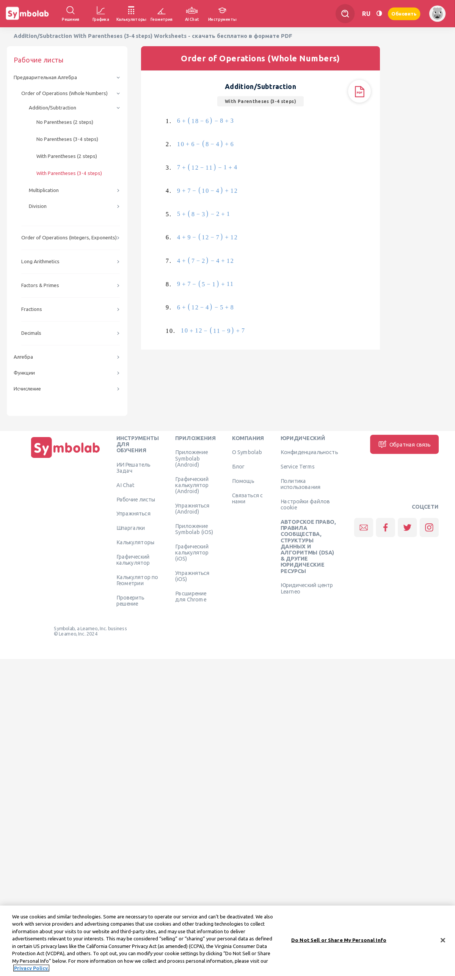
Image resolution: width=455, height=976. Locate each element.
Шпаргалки (130, 528)
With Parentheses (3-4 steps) (69, 173)
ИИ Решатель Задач (133, 467)
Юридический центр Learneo (307, 588)
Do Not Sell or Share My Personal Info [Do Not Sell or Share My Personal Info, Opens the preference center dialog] (338, 942)
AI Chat (125, 485)
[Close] (443, 942)
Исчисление (27, 389)
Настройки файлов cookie (305, 504)
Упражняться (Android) (192, 508)
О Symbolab (247, 452)
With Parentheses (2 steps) (66, 156)
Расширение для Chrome (190, 596)
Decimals (31, 333)
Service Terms (298, 467)
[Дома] (65, 458)
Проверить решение (130, 600)
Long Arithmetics (40, 261)
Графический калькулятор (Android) (192, 485)
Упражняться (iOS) (192, 576)
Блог (238, 467)
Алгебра (23, 357)
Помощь (243, 481)
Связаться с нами (247, 498)
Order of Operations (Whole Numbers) (64, 93)
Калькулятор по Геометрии (137, 580)
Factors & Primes (40, 285)
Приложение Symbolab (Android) (191, 458)
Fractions (31, 309)
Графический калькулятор (133, 559)
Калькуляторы (135, 542)
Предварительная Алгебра (45, 77)
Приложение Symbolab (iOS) (194, 529)
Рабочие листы (136, 499)
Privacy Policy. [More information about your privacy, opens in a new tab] (31, 970)
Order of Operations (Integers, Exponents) (69, 237)
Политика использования (300, 484)
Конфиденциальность (309, 452)
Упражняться (133, 514)
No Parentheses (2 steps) (64, 122)
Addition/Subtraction (52, 108)
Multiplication (44, 190)
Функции (24, 373)
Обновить (404, 13)
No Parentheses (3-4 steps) (67, 139)
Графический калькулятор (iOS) (192, 552)
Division (38, 206)
